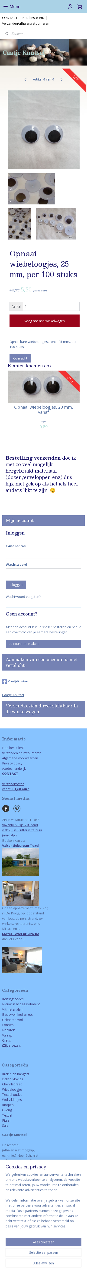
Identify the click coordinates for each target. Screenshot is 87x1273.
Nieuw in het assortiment (21, 1004)
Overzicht (20, 358)
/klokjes (17, 1079)
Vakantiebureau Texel (20, 845)
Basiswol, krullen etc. (17, 1014)
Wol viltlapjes (12, 1099)
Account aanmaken (24, 643)
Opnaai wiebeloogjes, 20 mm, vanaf (43, 410)
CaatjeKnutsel (15, 681)
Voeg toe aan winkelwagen (44, 320)
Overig (7, 1110)
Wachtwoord (16, 564)
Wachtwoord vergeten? (23, 596)
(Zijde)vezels (11, 1045)
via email (25, 1176)
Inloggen (16, 584)
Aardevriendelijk (14, 768)
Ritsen (6, 1120)
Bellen (6, 1079)
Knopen (8, 1105)
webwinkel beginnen (71, 1257)
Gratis (6, 1040)
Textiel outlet (12, 1094)
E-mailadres (16, 546)
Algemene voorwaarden (20, 758)
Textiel (7, 1115)
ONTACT (11, 1176)
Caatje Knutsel (13, 695)
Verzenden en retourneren (21, 753)
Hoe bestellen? (33, 17)
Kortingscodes (13, 999)
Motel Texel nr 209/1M (20, 934)
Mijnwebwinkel (52, 1264)
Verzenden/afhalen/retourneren (25, 23)
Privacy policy (12, 763)
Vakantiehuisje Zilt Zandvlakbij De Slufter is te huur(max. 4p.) (22, 830)
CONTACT (10, 17)
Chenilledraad (12, 1084)
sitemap (44, 1257)
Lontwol (8, 1025)
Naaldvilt (8, 1030)
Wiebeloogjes (12, 1089)
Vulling (7, 1035)
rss (53, 1257)
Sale (5, 1125)
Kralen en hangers (15, 1074)
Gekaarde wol (12, 1020)
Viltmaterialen (12, 1009)
